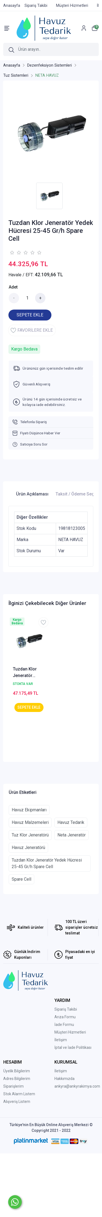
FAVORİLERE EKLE (32, 330)
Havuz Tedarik (70, 885)
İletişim (60, 1103)
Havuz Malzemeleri (30, 885)
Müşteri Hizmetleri (70, 1095)
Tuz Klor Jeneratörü (30, 898)
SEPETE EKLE (30, 314)
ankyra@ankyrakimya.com (77, 1149)
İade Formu (64, 1088)
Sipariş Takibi (65, 1072)
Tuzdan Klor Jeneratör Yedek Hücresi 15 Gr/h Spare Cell (27, 672)
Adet (13, 287)
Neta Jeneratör (71, 898)
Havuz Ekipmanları (29, 873)
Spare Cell (21, 942)
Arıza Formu (65, 1080)
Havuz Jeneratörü (28, 910)
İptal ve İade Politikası (72, 1111)
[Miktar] (27, 298)
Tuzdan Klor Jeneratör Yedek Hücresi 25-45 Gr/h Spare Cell (47, 927)
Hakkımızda (64, 1142)
